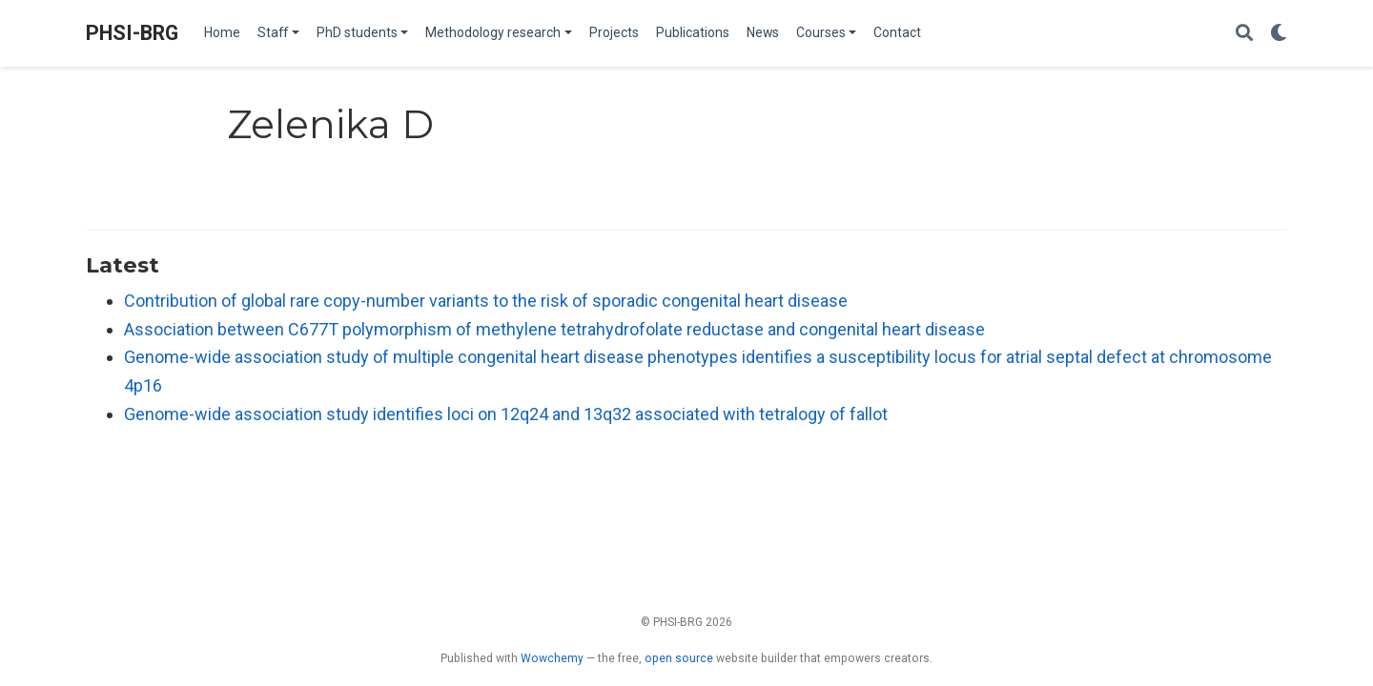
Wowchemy (552, 658)
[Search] (1244, 34)
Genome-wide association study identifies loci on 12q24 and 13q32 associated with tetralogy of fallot (506, 414)
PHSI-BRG (132, 33)
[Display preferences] (1278, 34)
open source (679, 658)
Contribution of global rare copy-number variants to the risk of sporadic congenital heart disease (486, 301)
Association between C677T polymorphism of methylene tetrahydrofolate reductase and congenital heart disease (554, 329)
